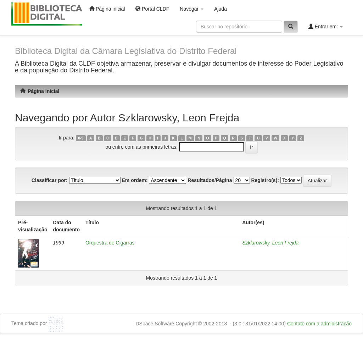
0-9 (80, 138)
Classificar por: (50, 180)
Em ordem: (134, 180)
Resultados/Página (210, 180)
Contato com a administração (319, 323)
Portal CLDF (152, 9)
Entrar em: (325, 26)
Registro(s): (265, 180)
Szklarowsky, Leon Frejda (270, 243)
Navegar (191, 9)
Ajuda (220, 9)
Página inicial (107, 9)
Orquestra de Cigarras (110, 243)
